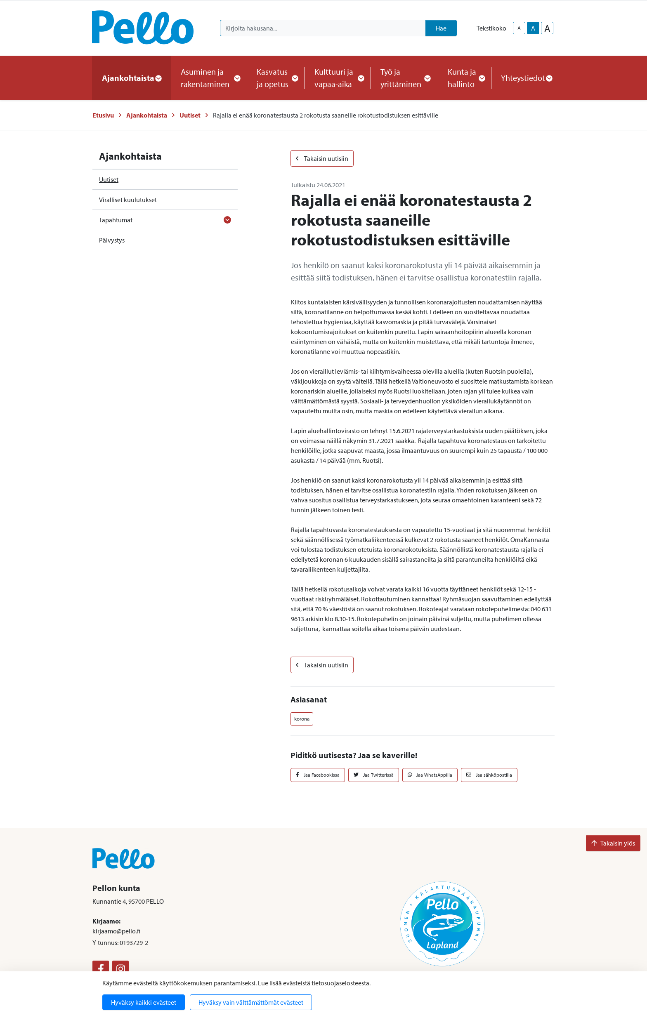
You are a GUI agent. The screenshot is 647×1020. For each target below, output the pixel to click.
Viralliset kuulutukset (128, 200)
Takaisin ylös (613, 843)
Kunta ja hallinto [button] (464, 77)
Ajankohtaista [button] (131, 78)
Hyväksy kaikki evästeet (143, 1002)
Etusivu (103, 115)
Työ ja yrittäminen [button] (404, 77)
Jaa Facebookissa (318, 775)
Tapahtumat (115, 220)
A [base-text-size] (533, 28)
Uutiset (190, 115)
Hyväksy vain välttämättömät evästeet (250, 1002)
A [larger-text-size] (547, 28)
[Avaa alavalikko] (227, 220)
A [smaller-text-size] (519, 28)
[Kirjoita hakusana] (323, 28)
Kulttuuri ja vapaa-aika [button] (337, 77)
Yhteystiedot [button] (526, 78)
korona (301, 718)
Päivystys (112, 240)
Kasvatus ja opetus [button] (276, 77)
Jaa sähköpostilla (489, 775)
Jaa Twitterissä (374, 775)
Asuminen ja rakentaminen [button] (209, 77)
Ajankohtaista (146, 115)
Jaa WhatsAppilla (430, 775)
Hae (441, 28)
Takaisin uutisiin (322, 158)
